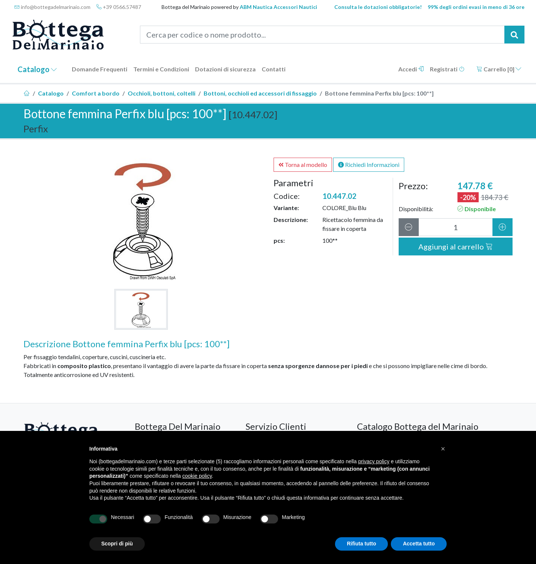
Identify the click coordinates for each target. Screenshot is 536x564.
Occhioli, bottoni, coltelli (161, 93)
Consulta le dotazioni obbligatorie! (378, 7)
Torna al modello (302, 164)
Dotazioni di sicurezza (225, 68)
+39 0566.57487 (118, 7)
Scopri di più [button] (117, 544)
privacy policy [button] (373, 461)
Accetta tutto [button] (419, 544)
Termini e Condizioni (161, 68)
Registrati (447, 68)
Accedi (411, 68)
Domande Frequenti (99, 68)
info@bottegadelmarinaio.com (52, 7)
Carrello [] (498, 68)
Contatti (273, 68)
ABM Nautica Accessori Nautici (278, 7)
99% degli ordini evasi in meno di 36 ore (476, 7)
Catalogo (37, 69)
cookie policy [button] (197, 476)
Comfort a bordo (95, 93)
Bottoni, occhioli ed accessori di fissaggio (260, 93)
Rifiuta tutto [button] (361, 544)
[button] (443, 449)
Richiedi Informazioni (368, 164)
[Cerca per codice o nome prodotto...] (322, 34)
